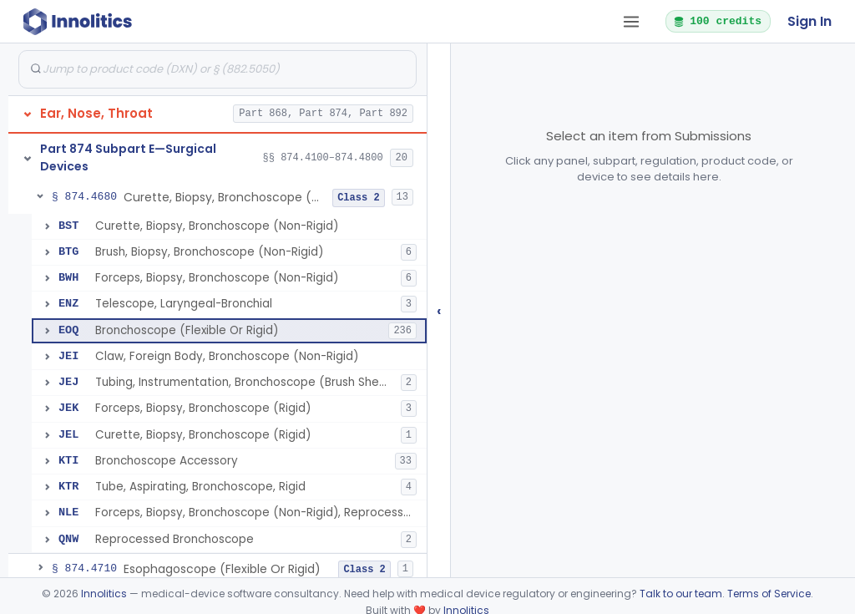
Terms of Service (769, 593)
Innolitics (104, 593)
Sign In (809, 21)
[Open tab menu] (631, 22)
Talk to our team (681, 593)
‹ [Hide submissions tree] (439, 310)
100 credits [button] (717, 20)
